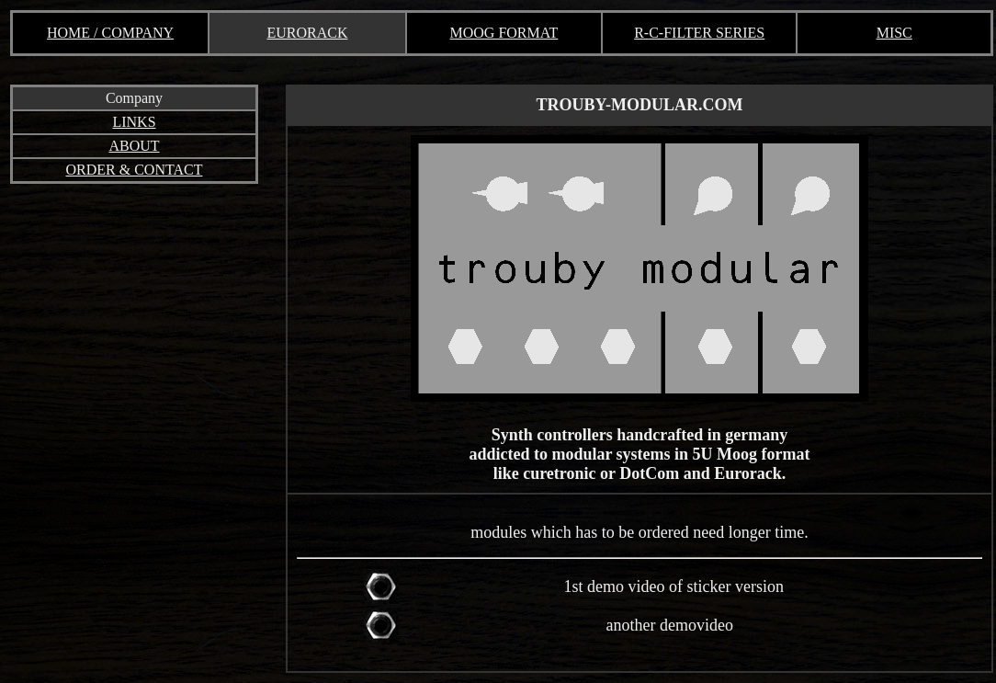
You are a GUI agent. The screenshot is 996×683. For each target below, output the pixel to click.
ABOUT (133, 146)
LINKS (133, 122)
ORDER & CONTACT (134, 169)
